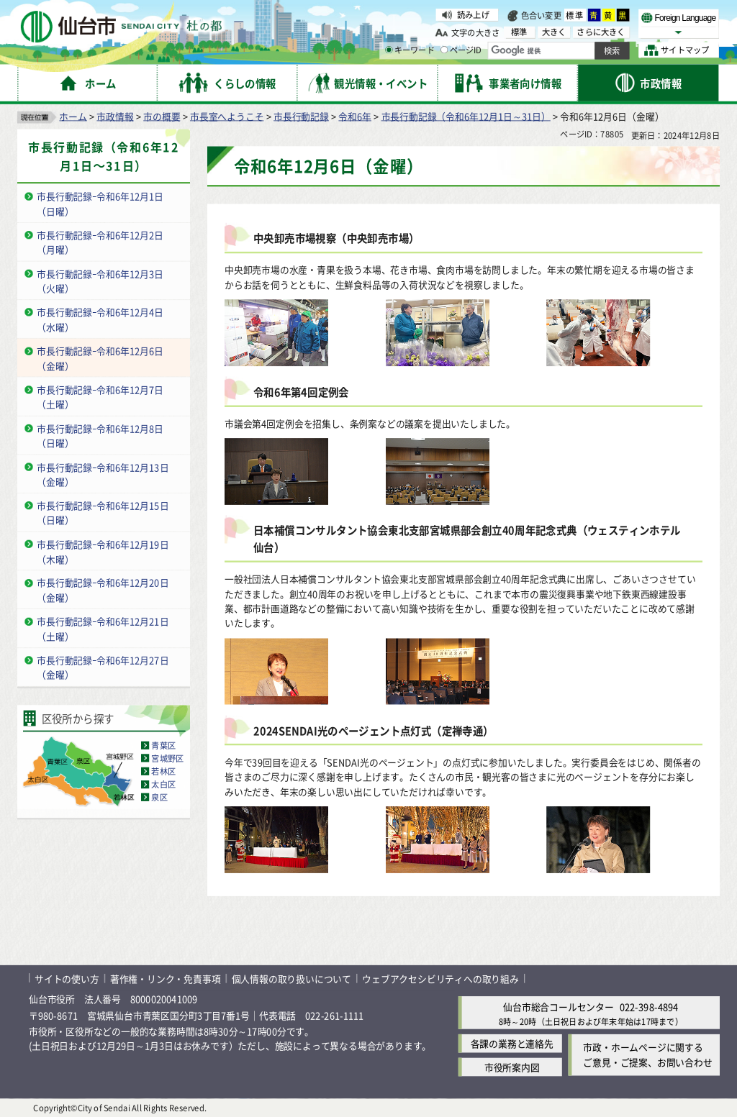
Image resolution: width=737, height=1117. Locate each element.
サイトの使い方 (67, 978)
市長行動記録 (301, 115)
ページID (461, 50)
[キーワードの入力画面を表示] (388, 49)
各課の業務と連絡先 (512, 1043)
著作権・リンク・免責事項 (165, 978)
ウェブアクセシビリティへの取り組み (440, 978)
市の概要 (161, 115)
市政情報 (114, 115)
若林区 (163, 771)
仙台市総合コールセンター (558, 1006)
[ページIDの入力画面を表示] (444, 49)
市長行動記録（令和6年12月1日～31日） (466, 115)
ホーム (72, 115)
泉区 (159, 797)
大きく (554, 32)
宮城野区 (167, 758)
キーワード (410, 50)
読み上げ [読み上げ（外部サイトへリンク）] (473, 14)
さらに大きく (601, 32)
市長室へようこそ (226, 115)
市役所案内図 (512, 1067)
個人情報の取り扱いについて (291, 978)
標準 (575, 15)
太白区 (163, 784)
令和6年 (354, 115)
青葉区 (163, 745)
